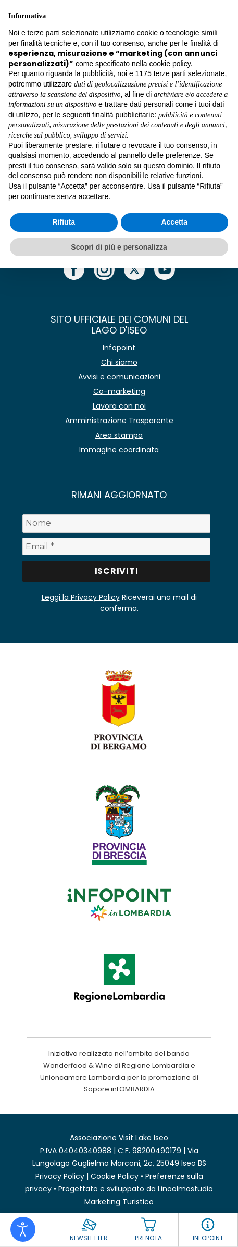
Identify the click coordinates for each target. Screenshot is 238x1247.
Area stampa (119, 435)
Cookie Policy (115, 1176)
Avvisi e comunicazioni (119, 377)
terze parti (170, 73)
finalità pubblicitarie (123, 114)
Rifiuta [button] (63, 222)
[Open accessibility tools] (22, 1229)
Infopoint (119, 347)
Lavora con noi (119, 406)
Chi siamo (119, 362)
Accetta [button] (174, 222)
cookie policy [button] (170, 63)
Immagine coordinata (119, 450)
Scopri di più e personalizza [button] (119, 247)
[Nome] (116, 523)
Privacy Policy (59, 1176)
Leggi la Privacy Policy (81, 597)
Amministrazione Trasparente (119, 420)
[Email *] (116, 546)
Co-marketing (119, 391)
